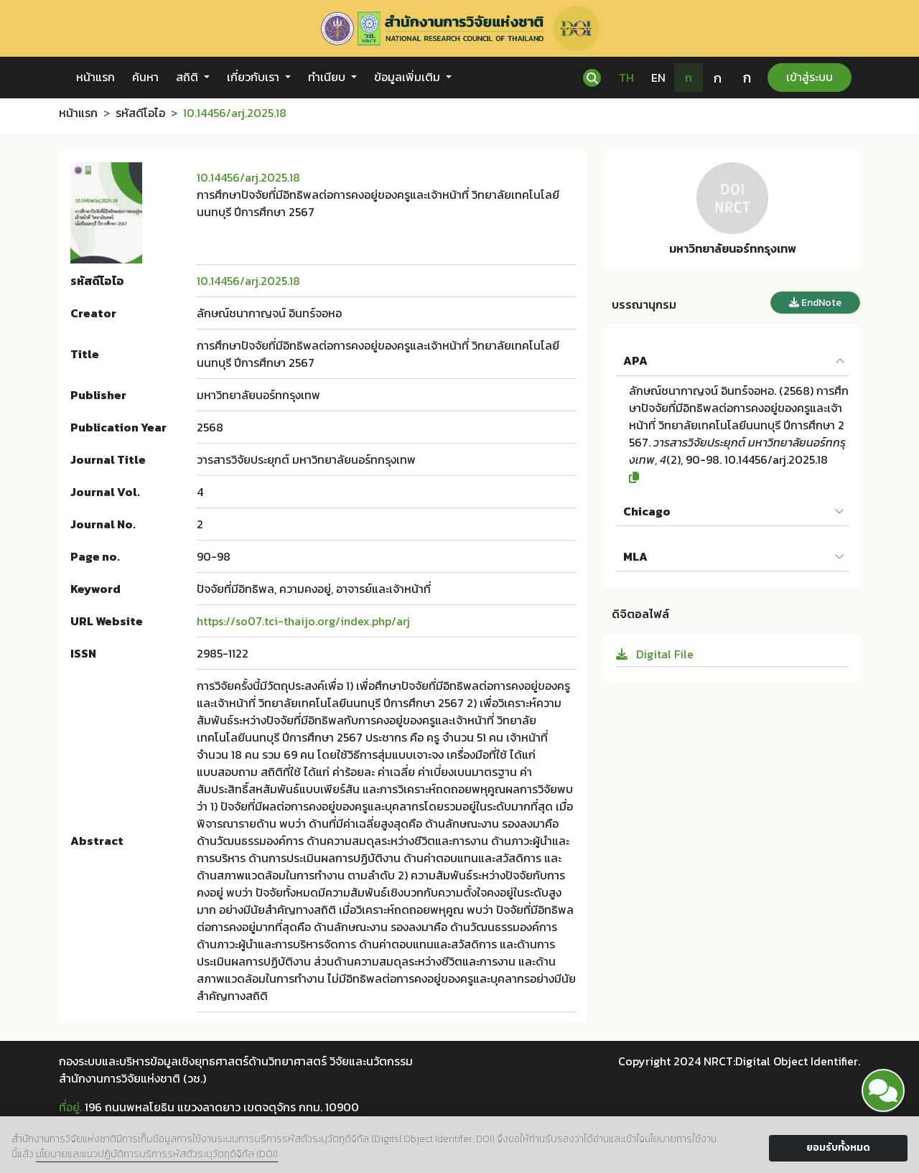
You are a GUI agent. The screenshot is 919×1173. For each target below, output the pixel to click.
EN (658, 77)
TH (626, 77)
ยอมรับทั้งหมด (838, 1147)
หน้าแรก (95, 76)
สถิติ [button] (188, 76)
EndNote (815, 302)
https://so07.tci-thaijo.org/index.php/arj (303, 621)
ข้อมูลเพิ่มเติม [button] (408, 76)
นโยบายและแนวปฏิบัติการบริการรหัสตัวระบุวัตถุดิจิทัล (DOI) (157, 1154)
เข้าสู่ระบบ (809, 76)
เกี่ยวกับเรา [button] (254, 76)
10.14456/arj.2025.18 (248, 177)
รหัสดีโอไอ (140, 112)
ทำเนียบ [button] (328, 76)
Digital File (655, 654)
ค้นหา (145, 76)
